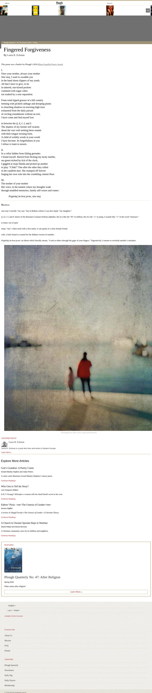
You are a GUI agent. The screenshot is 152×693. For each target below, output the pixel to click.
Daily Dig (8, 675)
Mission (8, 641)
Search (109, 3)
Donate (7, 651)
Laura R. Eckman (16, 55)
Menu (5, 3)
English (11, 606)
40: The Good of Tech (24, 43)
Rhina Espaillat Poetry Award (50, 64)
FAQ (6, 646)
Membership (10, 685)
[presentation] (148, 10)
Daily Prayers (10, 680)
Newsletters (9, 670)
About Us (8, 635)
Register (16, 610)
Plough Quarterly (9, 43)
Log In (10, 610)
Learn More (75, 592)
